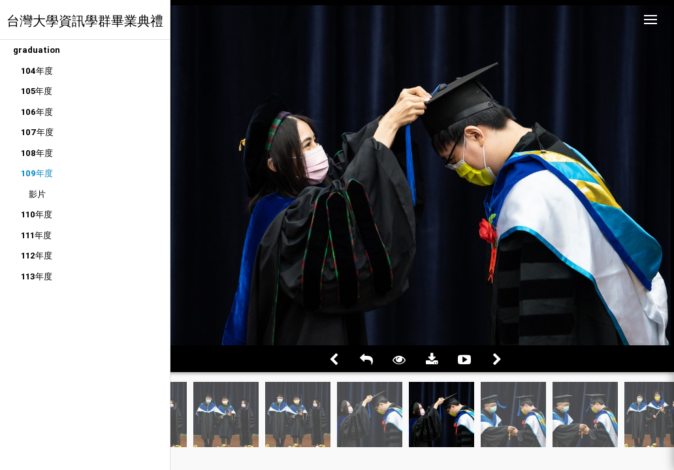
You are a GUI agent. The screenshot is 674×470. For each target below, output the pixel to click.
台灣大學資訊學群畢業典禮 (85, 20)
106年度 (37, 112)
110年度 (36, 214)
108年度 (37, 153)
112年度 (36, 255)
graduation (36, 49)
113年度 (36, 276)
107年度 (37, 132)
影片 (37, 194)
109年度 (37, 173)
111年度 (36, 235)
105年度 (36, 91)
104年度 (37, 70)
